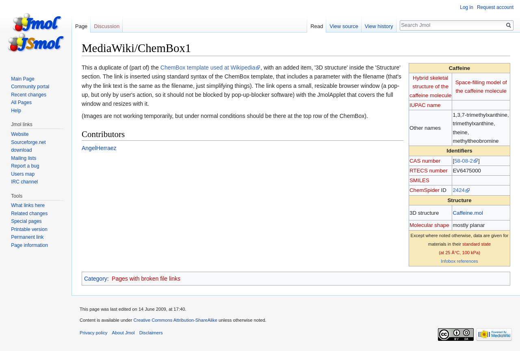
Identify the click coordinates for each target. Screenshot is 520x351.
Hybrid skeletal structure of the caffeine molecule (430, 86)
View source (343, 26)
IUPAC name (425, 105)
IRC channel (24, 182)
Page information (29, 245)
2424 (459, 190)
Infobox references (459, 261)
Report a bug (25, 166)
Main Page (22, 79)
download (21, 150)
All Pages (21, 102)
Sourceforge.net (28, 142)
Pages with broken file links (146, 278)
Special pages (26, 221)
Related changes (29, 213)
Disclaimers (151, 332)
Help (16, 110)
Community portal (30, 86)
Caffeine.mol (468, 213)
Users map (23, 174)
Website (19, 134)
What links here (28, 205)
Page (81, 26)
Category (95, 278)
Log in (466, 7)
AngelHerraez (99, 148)
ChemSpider (425, 190)
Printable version (29, 229)
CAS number (425, 161)
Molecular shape (429, 225)
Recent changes (28, 95)
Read (316, 26)
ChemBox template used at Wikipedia (207, 67)
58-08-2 (463, 161)
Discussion (106, 26)
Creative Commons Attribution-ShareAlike (175, 320)
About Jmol (123, 332)
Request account (495, 7)
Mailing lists (23, 158)
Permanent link (27, 237)
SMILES (419, 180)
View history (379, 26)
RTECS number (429, 171)
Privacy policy (93, 332)
